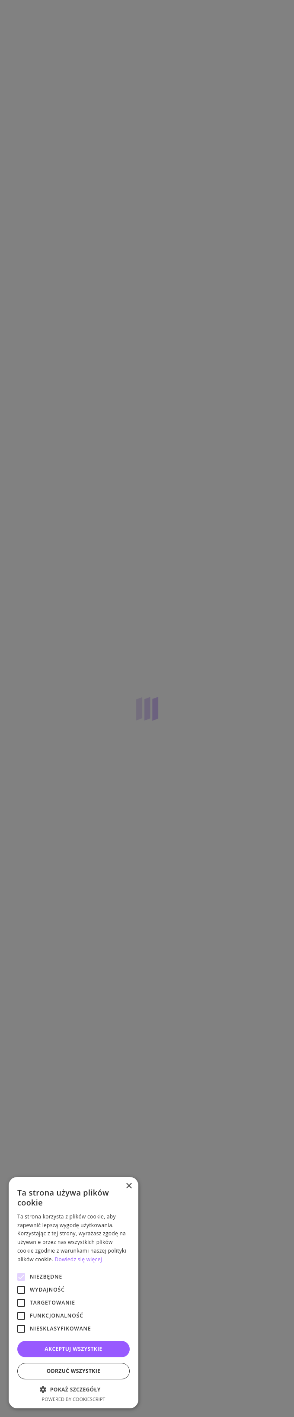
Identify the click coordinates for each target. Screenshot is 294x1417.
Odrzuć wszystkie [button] (73, 1371)
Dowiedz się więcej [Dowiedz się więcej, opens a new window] (78, 1259)
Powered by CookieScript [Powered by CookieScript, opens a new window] (73, 1399)
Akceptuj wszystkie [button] (73, 1349)
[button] (73, 1389)
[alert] (147, 708)
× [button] (128, 1186)
